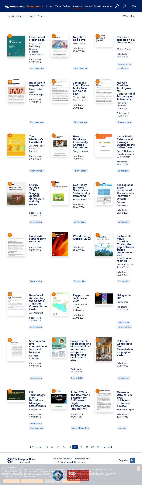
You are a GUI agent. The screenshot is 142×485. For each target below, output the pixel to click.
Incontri (49, 6)
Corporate (108, 6)
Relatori (88, 6)
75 (52, 447)
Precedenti (36, 447)
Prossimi (107, 447)
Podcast (66, 6)
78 (69, 447)
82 (92, 447)
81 (87, 447)
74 (46, 447)
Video (58, 6)
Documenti (77, 6)
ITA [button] (134, 6)
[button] (117, 6)
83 (98, 447)
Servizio (97, 6)
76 (58, 447)
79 (75, 447)
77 (64, 447)
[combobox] (15, 16)
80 (81, 447)
